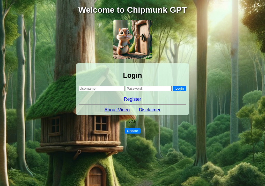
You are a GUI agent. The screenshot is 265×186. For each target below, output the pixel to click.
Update (132, 131)
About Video (117, 109)
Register (132, 99)
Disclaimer (149, 109)
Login (179, 88)
